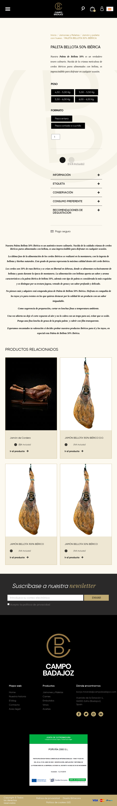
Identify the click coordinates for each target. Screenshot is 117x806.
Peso (54, 84)
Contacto (14, 704)
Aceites (47, 709)
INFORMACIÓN (62, 175)
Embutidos (48, 700)
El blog (12, 700)
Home (12, 692)
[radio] (62, 92)
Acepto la (30, 604)
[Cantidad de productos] (55, 137)
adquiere (27, 291)
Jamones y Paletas (69, 35)
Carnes (46, 696)
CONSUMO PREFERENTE (67, 201)
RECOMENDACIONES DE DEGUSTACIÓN (68, 211)
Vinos (46, 704)
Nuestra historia (17, 696)
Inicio (54, 35)
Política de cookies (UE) (58, 802)
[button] (8, 9)
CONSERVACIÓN (63, 192)
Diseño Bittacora (72, 798)
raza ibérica (34, 268)
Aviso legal (14, 709)
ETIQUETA (59, 183)
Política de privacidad (48, 798)
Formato (57, 110)
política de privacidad (36, 604)
